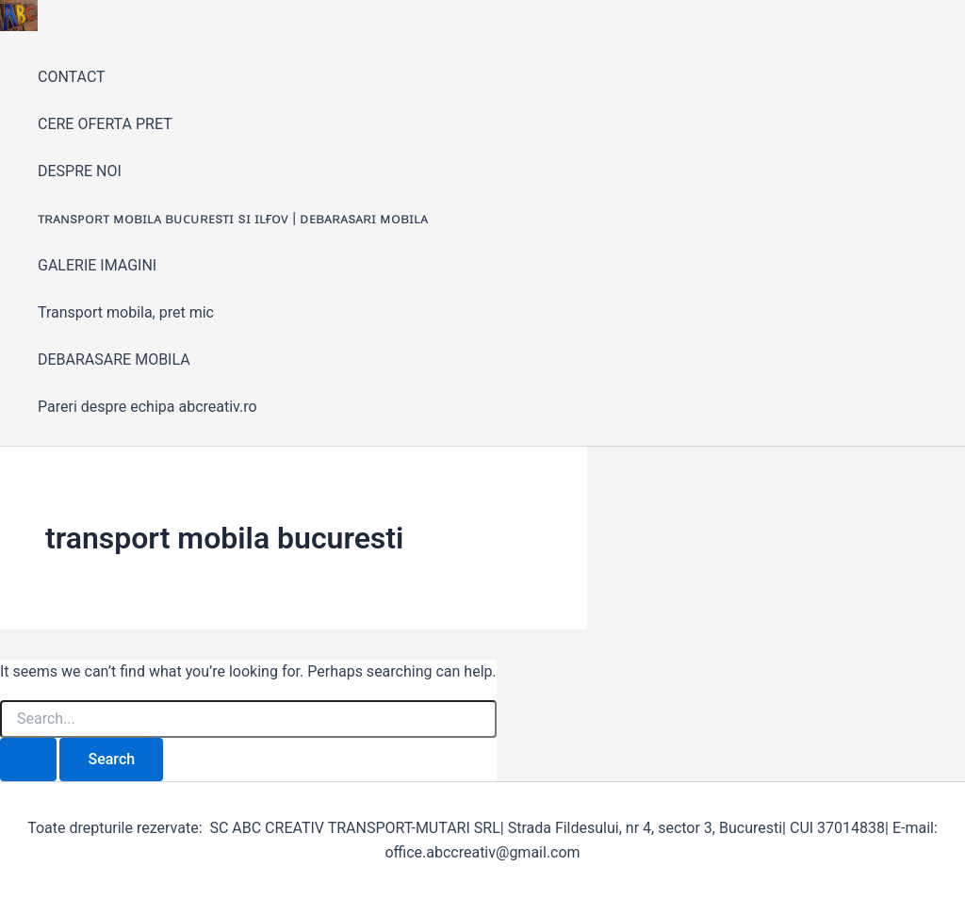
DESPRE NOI (80, 171)
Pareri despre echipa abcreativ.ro (147, 407)
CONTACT (72, 77)
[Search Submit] (28, 759)
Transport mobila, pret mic (126, 312)
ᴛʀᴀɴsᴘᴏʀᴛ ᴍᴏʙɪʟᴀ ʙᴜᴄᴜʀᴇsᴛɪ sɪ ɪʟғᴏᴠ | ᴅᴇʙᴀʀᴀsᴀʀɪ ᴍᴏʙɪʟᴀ (233, 218)
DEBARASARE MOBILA (114, 359)
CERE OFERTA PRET (105, 124)
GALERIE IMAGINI (97, 265)
